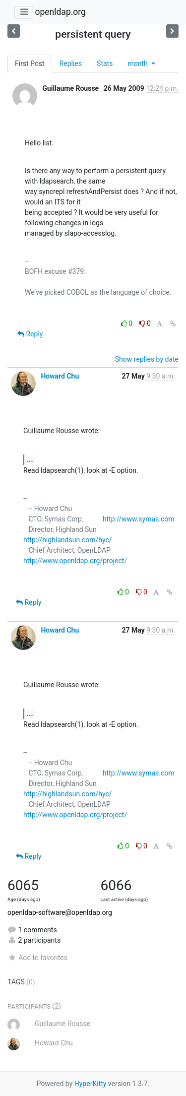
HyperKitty (90, 1084)
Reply (30, 334)
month (138, 63)
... (29, 459)
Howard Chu (60, 376)
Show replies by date (147, 359)
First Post (30, 63)
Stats (105, 63)
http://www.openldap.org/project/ (75, 561)
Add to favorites (37, 958)
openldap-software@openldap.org (59, 912)
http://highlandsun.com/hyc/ (67, 540)
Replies (71, 63)
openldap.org (60, 12)
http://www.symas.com (139, 519)
